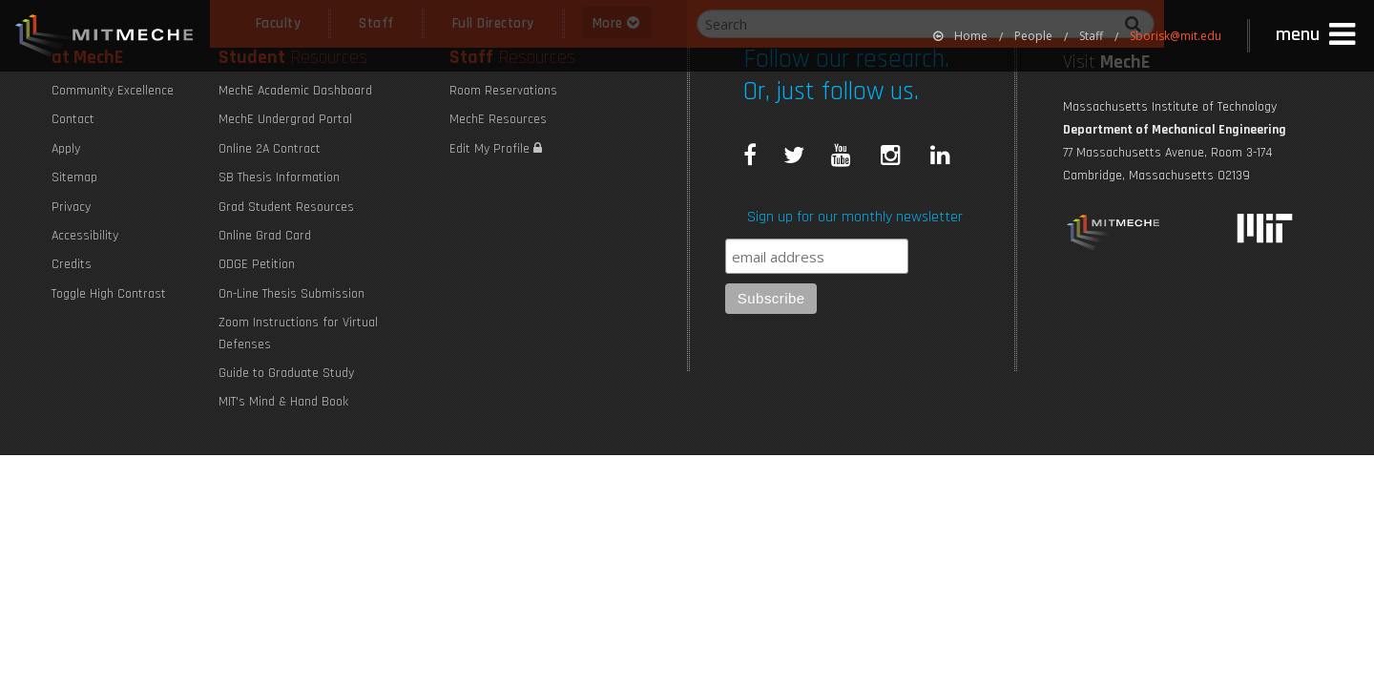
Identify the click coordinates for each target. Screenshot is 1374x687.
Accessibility (85, 235)
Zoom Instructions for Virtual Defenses (298, 333)
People (1033, 36)
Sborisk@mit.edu (1175, 36)
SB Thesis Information (279, 177)
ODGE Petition (257, 264)
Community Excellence (113, 90)
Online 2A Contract (270, 148)
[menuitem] (960, 36)
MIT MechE (105, 38)
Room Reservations (503, 90)
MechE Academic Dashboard (295, 90)
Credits (72, 264)
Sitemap (74, 177)
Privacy (71, 207)
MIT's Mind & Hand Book (283, 401)
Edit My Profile (495, 148)
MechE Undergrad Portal (285, 119)
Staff (1091, 36)
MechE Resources (498, 119)
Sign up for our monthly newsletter (855, 217)
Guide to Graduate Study (286, 373)
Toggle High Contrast (109, 293)
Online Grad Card (265, 235)
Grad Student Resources (286, 207)
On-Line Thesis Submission (291, 293)
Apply (66, 148)
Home (960, 36)
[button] (1318, 35)
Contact (73, 119)
